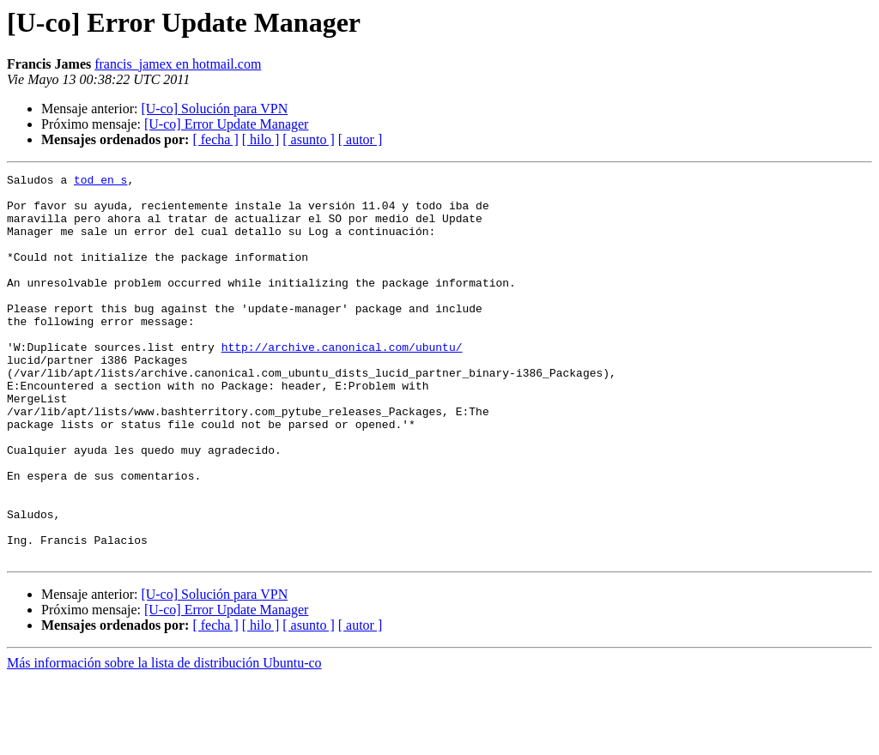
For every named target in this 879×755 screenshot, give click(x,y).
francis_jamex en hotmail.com (177, 64)
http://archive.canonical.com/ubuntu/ (342, 382)
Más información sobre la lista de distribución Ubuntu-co (164, 740)
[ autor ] (360, 139)
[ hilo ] (261, 139)
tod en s (100, 182)
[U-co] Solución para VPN (214, 108)
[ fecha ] (215, 139)
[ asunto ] (308, 139)
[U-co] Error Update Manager (226, 124)
